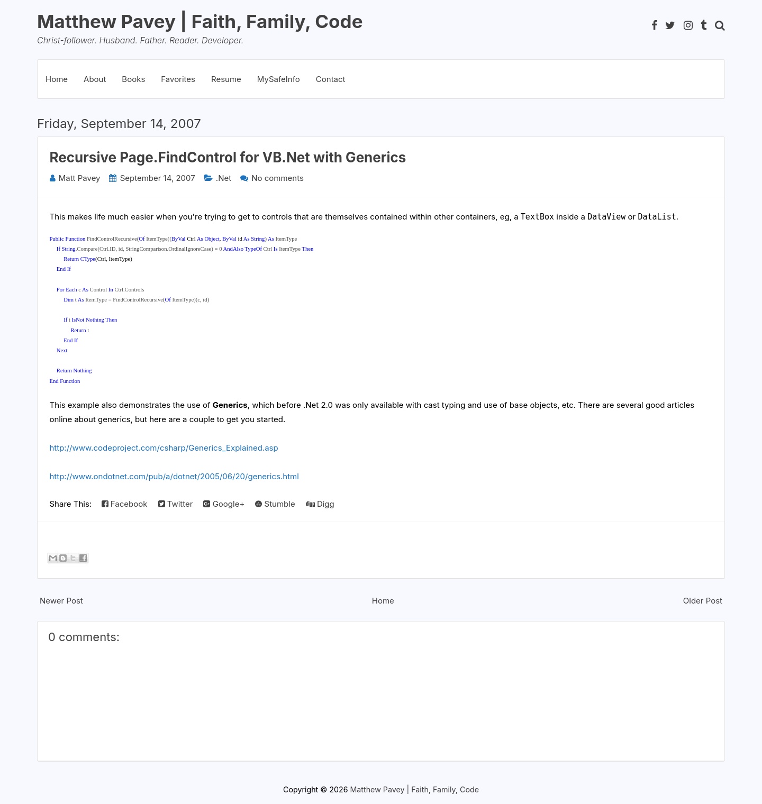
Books (133, 79)
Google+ (223, 504)
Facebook (125, 504)
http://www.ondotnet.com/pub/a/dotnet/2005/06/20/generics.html (174, 476)
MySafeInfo (278, 79)
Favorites (178, 79)
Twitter (175, 504)
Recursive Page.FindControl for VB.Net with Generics (228, 157)
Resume (226, 79)
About (95, 79)
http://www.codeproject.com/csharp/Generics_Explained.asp (164, 448)
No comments (277, 178)
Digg (320, 504)
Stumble (275, 504)
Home (57, 79)
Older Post (702, 601)
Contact (331, 79)
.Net (223, 178)
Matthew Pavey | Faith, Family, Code (200, 21)
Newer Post (61, 601)
